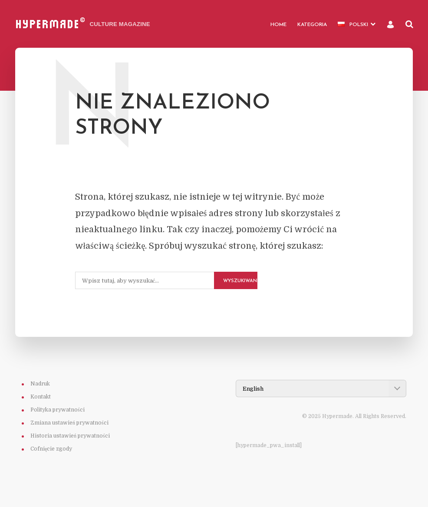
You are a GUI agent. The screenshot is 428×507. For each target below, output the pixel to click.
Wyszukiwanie (240, 281)
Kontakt (40, 397)
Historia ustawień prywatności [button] (70, 436)
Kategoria (312, 24)
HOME (278, 24)
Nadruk (40, 384)
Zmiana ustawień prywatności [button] (69, 423)
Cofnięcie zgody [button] (51, 449)
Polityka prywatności (57, 410)
